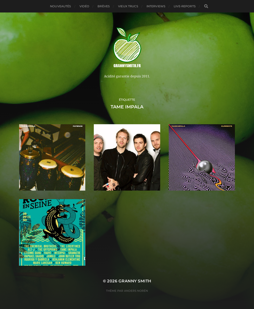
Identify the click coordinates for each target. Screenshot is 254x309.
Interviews (156, 6)
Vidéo (84, 6)
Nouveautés (60, 6)
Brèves (104, 6)
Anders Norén (136, 290)
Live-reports (185, 6)
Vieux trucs (128, 6)
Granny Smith (134, 281)
